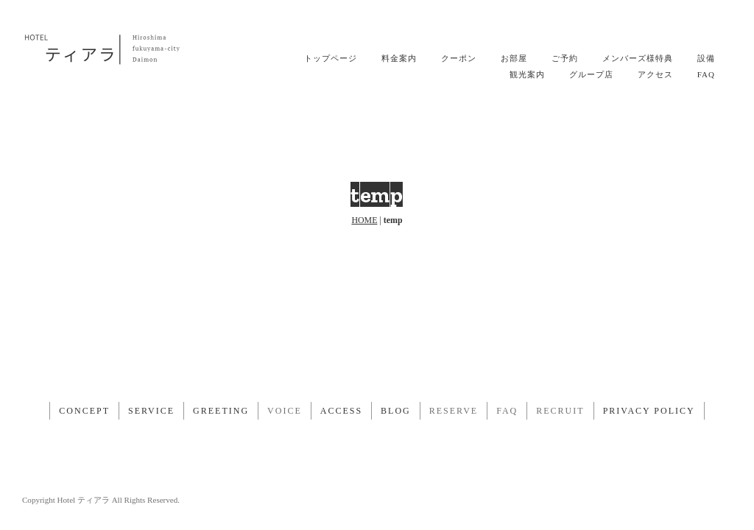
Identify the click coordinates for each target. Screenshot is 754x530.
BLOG (396, 411)
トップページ (330, 58)
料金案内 (399, 58)
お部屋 (514, 58)
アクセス (655, 74)
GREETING (221, 411)
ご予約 (565, 58)
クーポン (458, 58)
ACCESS (341, 411)
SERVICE (151, 411)
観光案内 (527, 74)
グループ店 (591, 74)
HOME (364, 220)
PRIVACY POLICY (649, 411)
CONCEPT (84, 411)
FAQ (706, 74)
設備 (706, 58)
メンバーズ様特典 (637, 58)
